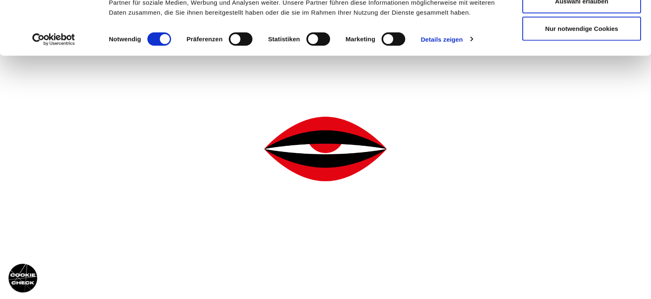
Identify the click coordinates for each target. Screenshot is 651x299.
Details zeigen (442, 87)
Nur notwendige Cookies (581, 76)
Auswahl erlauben (581, 49)
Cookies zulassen (582, 21)
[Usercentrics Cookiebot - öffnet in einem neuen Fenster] (53, 87)
